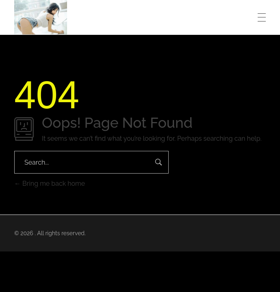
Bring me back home (49, 183)
